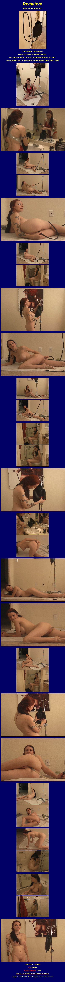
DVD (29, 967)
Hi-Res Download (30, 970)
